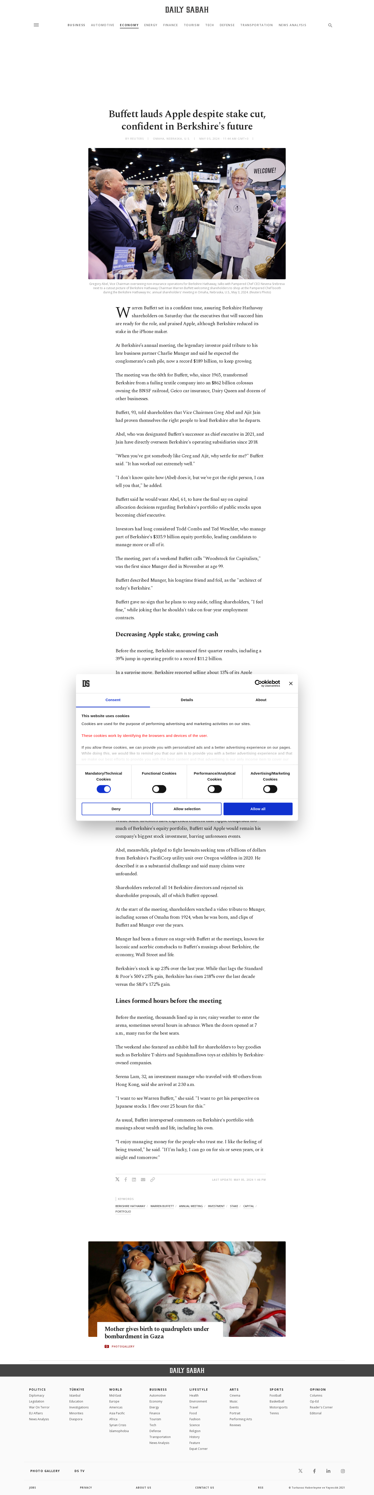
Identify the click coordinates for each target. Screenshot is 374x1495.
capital (248, 1206)
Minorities (76, 1413)
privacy (86, 1487)
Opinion (318, 1389)
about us (143, 1487)
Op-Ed (314, 1401)
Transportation (256, 25)
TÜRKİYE (77, 1389)
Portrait (235, 1413)
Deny (116, 809)
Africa (113, 1419)
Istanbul (74, 1395)
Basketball (277, 1401)
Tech (209, 25)
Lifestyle (198, 1389)
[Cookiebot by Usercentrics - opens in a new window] (258, 683)
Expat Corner (198, 1449)
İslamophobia (119, 1431)
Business (76, 25)
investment (216, 1206)
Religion (195, 1431)
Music (234, 1401)
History (194, 1437)
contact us (205, 1487)
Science (194, 1425)
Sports (277, 1389)
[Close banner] (291, 683)
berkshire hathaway (130, 1206)
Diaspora (75, 1419)
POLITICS (37, 1389)
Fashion (194, 1419)
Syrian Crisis (117, 1425)
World (115, 1389)
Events (234, 1407)
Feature (194, 1443)
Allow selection (186, 809)
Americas (115, 1407)
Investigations (79, 1407)
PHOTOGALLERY (123, 1346)
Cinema (235, 1395)
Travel (193, 1407)
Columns (316, 1395)
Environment (198, 1401)
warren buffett (162, 1206)
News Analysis (293, 25)
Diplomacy (36, 1395)
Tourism (192, 25)
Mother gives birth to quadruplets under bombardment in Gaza (158, 1333)
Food (193, 1413)
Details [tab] (187, 700)
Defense (227, 25)
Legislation (36, 1401)
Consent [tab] (113, 700)
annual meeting (191, 1206)
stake (234, 1206)
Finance (170, 25)
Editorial (315, 1413)
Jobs (32, 1487)
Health (194, 1395)
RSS (260, 1487)
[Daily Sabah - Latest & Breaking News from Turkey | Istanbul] (186, 9)
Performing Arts (241, 1419)
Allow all (257, 809)
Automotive (102, 25)
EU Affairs (36, 1413)
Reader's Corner (321, 1407)
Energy (151, 25)
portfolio (123, 1211)
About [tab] (261, 700)
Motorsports (278, 1407)
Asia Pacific (117, 1413)
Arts (234, 1389)
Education (76, 1401)
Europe (114, 1401)
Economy (129, 25)
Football (275, 1395)
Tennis (274, 1413)
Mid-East (115, 1395)
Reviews (235, 1425)
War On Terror (39, 1407)
